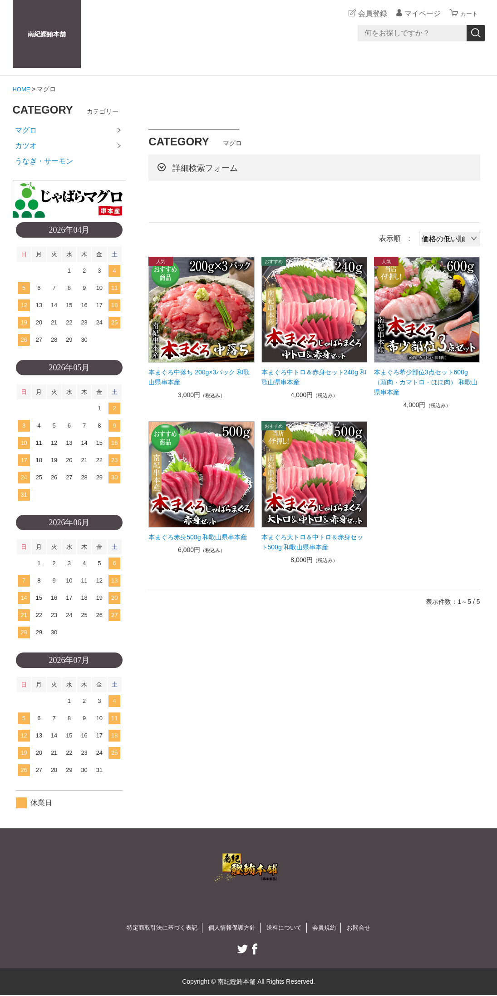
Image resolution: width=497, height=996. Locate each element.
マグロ (26, 130)
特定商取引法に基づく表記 (157, 927)
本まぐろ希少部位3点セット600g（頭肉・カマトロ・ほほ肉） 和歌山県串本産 (425, 382)
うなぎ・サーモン (44, 161)
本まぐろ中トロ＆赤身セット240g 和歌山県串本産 (313, 377)
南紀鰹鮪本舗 (47, 34)
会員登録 (368, 13)
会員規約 (329, 927)
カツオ (26, 145)
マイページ (418, 13)
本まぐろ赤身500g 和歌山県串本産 (197, 537)
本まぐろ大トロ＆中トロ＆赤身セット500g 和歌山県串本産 (312, 542)
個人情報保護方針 (231, 927)
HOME (22, 89)
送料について (287, 927)
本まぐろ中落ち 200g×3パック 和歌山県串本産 (199, 377)
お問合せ (365, 927)
